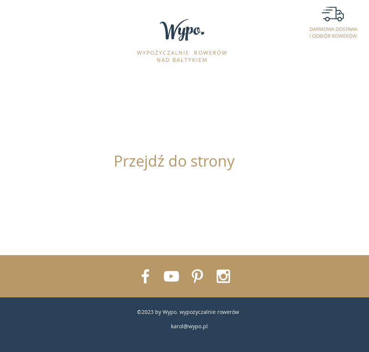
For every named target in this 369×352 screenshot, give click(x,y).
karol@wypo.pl (189, 326)
